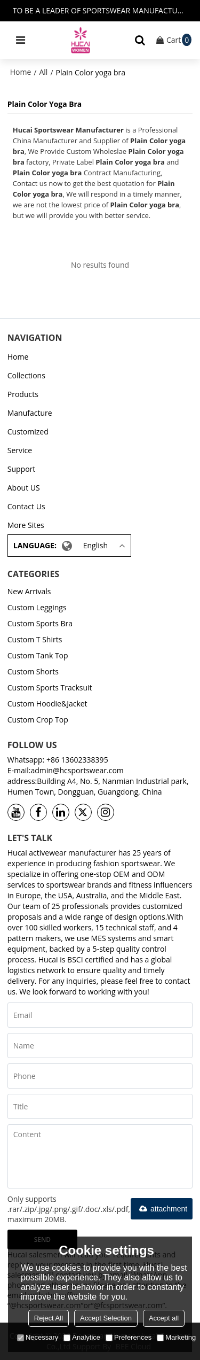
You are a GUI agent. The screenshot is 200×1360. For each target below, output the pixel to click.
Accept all (164, 1318)
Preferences (128, 1337)
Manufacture (29, 413)
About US (23, 488)
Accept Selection (106, 1318)
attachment (161, 1208)
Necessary (37, 1337)
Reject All (48, 1318)
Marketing (176, 1337)
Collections (26, 375)
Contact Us (26, 506)
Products (22, 394)
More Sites (25, 525)
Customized (28, 431)
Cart (178, 40)
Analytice (81, 1337)
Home (20, 72)
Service (19, 450)
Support (21, 469)
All (43, 72)
